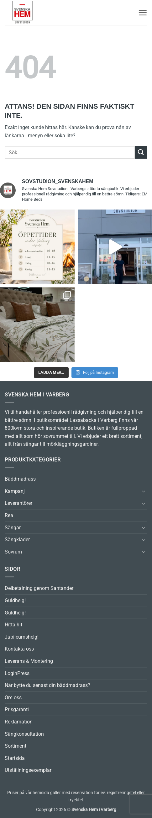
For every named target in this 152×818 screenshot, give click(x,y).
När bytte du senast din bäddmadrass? (47, 685)
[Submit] (141, 152)
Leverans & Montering (29, 661)
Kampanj (15, 491)
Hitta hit (13, 625)
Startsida (15, 758)
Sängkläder (17, 540)
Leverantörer (18, 503)
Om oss (13, 698)
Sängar (13, 528)
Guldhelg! (15, 600)
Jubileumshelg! (22, 637)
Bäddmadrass (20, 479)
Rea (9, 515)
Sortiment (15, 746)
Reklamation (19, 722)
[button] (142, 12)
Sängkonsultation (24, 734)
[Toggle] (143, 491)
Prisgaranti (17, 709)
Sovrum (13, 552)
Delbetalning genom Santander (39, 588)
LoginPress (17, 673)
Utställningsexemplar (28, 770)
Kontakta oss (19, 649)
